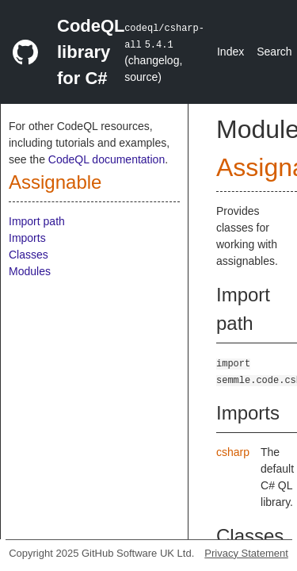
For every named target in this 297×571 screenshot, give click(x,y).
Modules (30, 271)
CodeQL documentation (106, 159)
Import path (37, 221)
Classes (28, 254)
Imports (27, 238)
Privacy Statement (246, 553)
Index (230, 51)
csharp (232, 452)
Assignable (55, 182)
